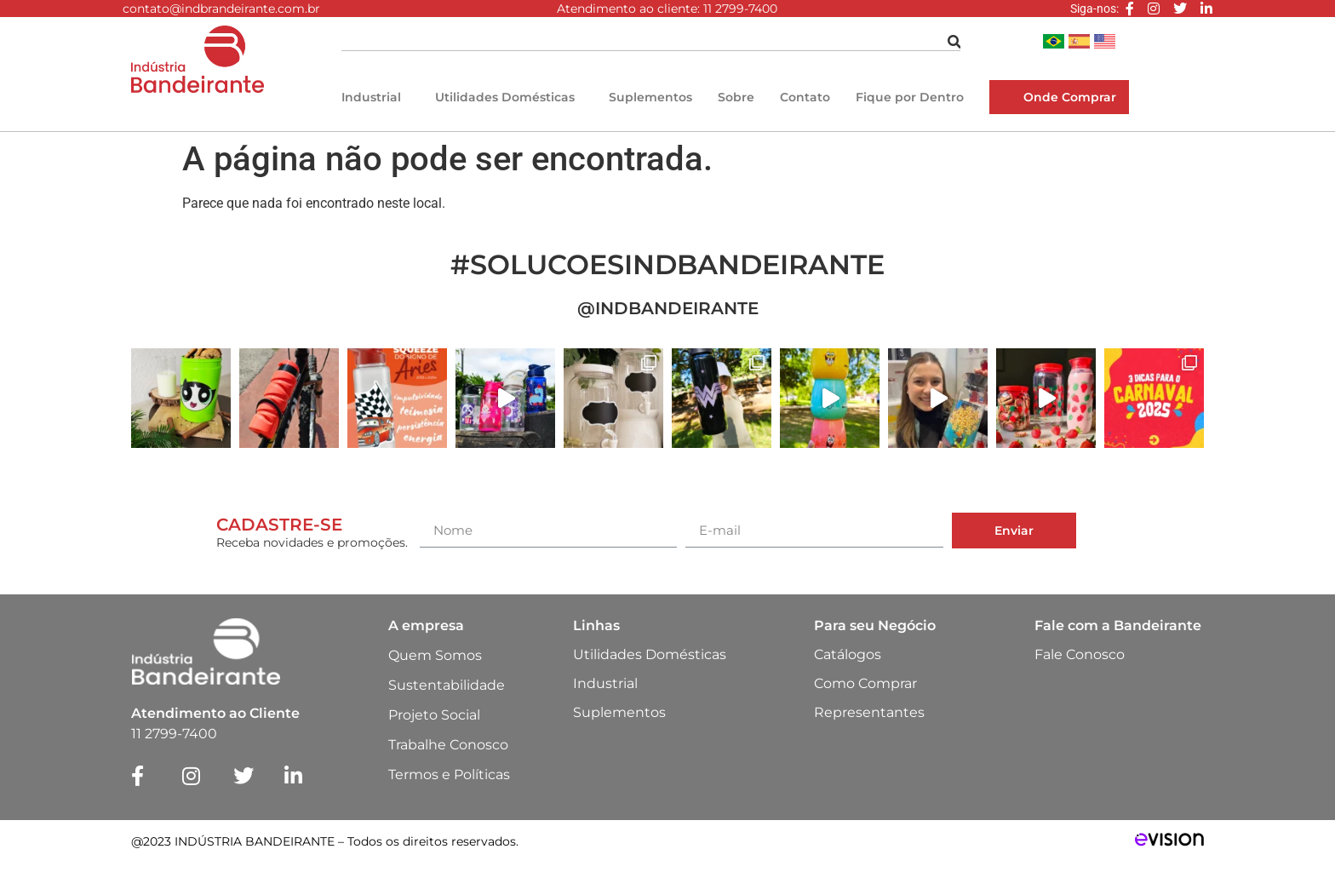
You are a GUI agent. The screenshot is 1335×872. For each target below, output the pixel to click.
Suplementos (650, 97)
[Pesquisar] (954, 42)
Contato (805, 97)
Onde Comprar (1069, 97)
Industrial (371, 97)
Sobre (736, 97)
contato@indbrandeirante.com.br (221, 8)
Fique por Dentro (910, 97)
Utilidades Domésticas (505, 97)
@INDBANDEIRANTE (668, 308)
